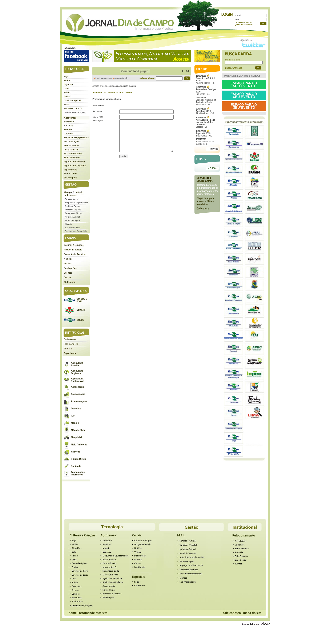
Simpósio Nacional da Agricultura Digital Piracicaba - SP (206, 101)
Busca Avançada (233, 68)
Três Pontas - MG (204, 133)
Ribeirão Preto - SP (205, 111)
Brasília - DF (205, 122)
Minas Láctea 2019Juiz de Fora (205, 141)
